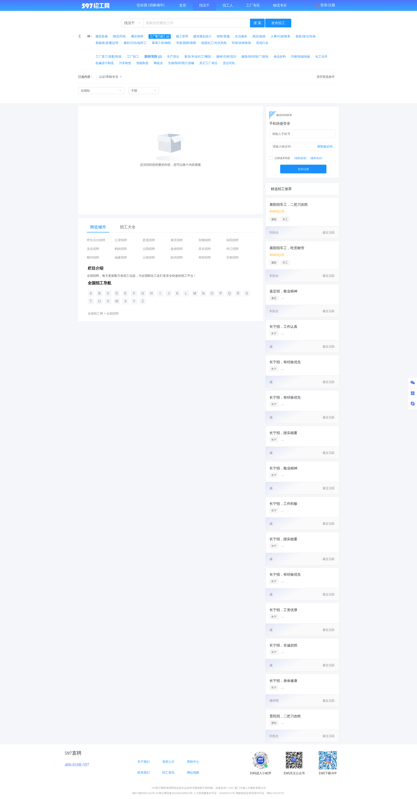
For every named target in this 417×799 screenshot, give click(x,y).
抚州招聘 (176, 257)
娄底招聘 (149, 240)
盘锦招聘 (176, 248)
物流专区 (280, 5)
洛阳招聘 (232, 240)
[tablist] (170, 227)
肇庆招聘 (176, 240)
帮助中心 (193, 761)
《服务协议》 (316, 158)
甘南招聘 (232, 257)
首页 (182, 5)
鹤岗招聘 (121, 248)
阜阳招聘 (205, 257)
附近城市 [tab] (98, 227)
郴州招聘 (93, 257)
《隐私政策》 (300, 158)
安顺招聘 (205, 240)
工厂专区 (253, 5)
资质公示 (168, 761)
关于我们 (143, 761)
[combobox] (132, 23)
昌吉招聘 (205, 248)
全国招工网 (95, 313)
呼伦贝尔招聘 (96, 240)
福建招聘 (121, 257)
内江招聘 (232, 248)
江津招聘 (121, 240)
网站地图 (193, 772)
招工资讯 (168, 772)
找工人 (228, 5)
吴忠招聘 (93, 248)
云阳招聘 (149, 248)
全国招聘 (112, 313)
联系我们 (143, 772)
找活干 (204, 5)
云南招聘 (149, 257)
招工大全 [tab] (128, 227)
